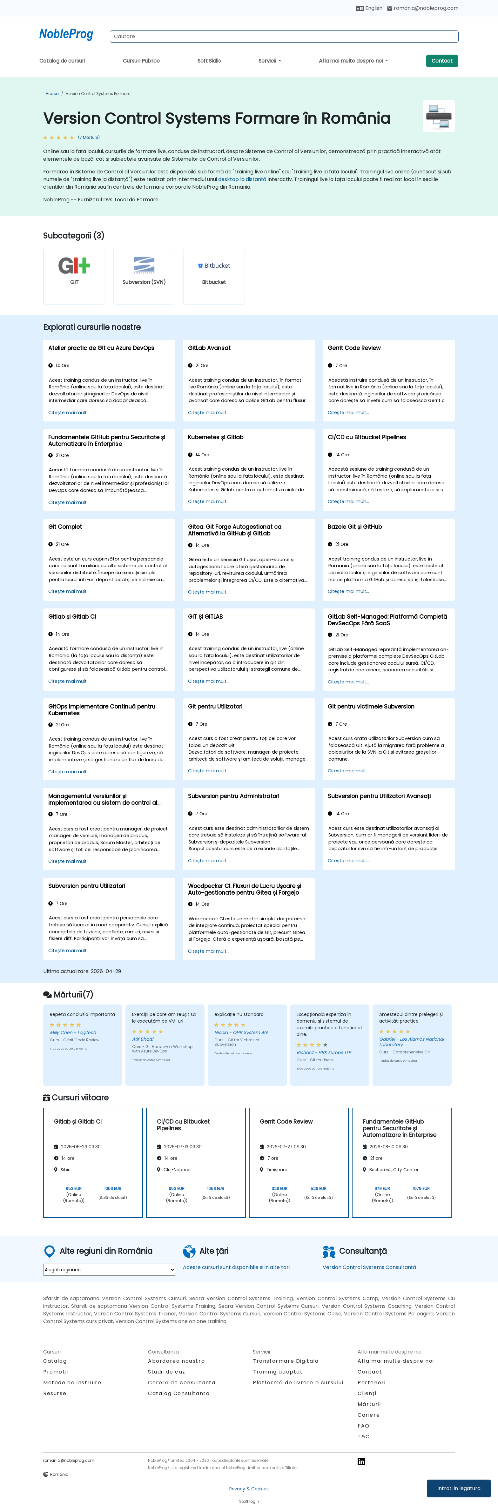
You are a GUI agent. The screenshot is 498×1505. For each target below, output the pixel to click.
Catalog (55, 1361)
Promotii (55, 1371)
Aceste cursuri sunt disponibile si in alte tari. (237, 1267)
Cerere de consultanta (182, 1383)
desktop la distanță (242, 179)
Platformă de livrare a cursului (298, 1382)
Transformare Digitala (286, 1361)
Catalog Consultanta (179, 1393)
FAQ (364, 1425)
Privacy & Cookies (249, 1489)
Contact (442, 60)
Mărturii (369, 1404)
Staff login (249, 1501)
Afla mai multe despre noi (351, 60)
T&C (364, 1436)
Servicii (268, 60)
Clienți (367, 1393)
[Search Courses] (284, 36)
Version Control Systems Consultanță (369, 1267)
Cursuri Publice (141, 60)
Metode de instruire (72, 1382)
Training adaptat (278, 1371)
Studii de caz (166, 1371)
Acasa (52, 93)
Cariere (369, 1415)
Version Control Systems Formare (98, 93)
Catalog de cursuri (62, 60)
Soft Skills (209, 60)
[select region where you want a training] (109, 1270)
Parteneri (372, 1382)
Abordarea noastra (176, 1361)
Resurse (54, 1393)
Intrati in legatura (459, 1488)
